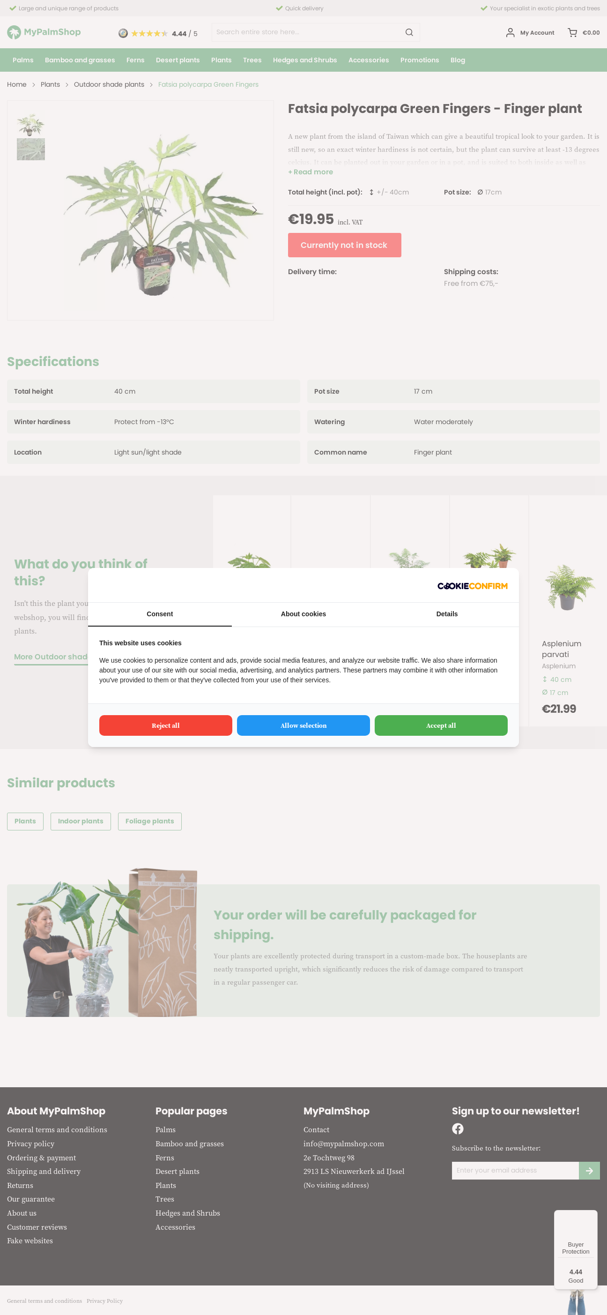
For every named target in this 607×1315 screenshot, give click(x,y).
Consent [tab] (160, 614)
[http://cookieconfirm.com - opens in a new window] (472, 585)
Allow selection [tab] (304, 725)
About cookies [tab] (303, 614)
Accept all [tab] (441, 725)
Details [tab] (447, 614)
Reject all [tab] (166, 725)
